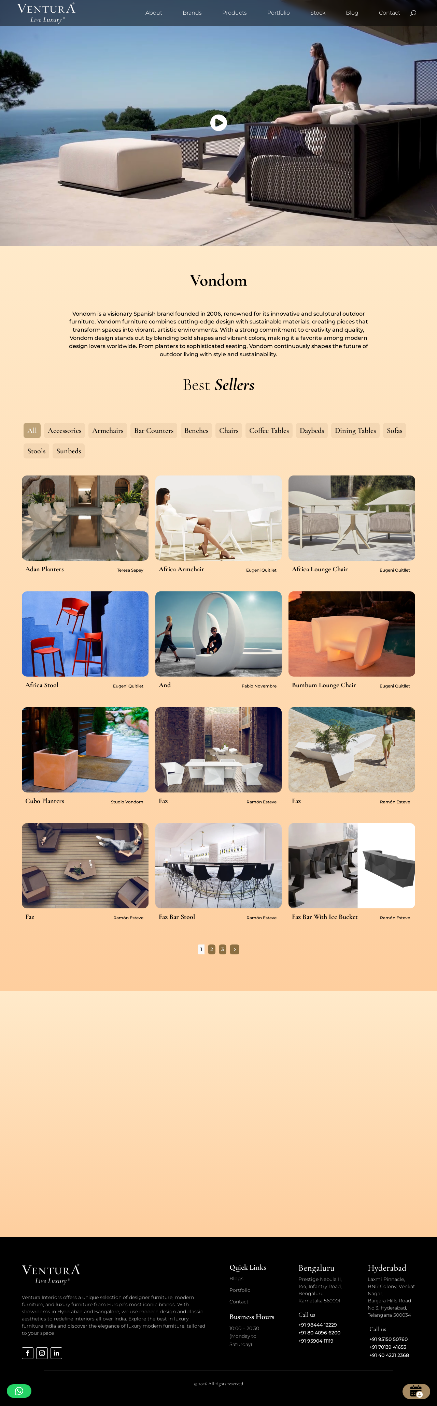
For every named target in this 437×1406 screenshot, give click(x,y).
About (153, 13)
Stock (317, 13)
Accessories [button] (64, 430)
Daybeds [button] (312, 430)
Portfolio (278, 13)
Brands (192, 13)
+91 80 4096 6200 (319, 1333)
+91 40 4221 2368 (389, 1355)
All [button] (32, 430)
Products (234, 13)
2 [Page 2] (211, 949)
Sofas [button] (394, 430)
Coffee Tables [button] (269, 430)
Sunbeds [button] (68, 451)
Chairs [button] (228, 430)
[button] (19, 1391)
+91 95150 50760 (388, 1339)
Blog (352, 13)
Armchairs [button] (107, 430)
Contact (389, 13)
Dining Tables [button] (355, 430)
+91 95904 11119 (316, 1341)
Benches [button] (196, 430)
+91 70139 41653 (387, 1347)
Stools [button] (36, 451)
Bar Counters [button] (153, 430)
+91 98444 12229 (317, 1325)
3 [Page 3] (222, 949)
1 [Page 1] (201, 949)
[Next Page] (234, 949)
